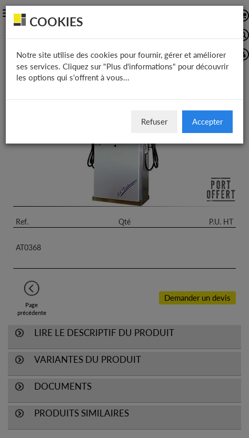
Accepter (207, 121)
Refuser (154, 121)
